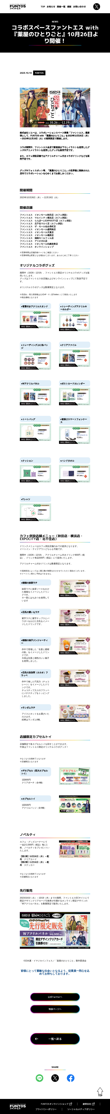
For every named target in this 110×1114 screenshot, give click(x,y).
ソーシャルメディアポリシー (81, 1109)
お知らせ (51, 6)
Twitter (96, 6)
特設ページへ (55, 1009)
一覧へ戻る (55, 1039)
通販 (69, 6)
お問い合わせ (79, 6)
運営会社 (87, 1104)
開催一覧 (61, 6)
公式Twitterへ (55, 996)
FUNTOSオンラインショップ (54, 1104)
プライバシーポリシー (46, 1109)
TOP (43, 6)
